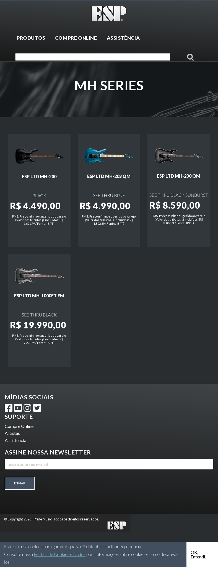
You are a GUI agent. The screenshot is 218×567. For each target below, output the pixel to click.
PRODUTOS (31, 38)
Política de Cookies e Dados (59, 554)
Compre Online (19, 460)
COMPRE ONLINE (76, 38)
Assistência (15, 474)
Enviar (19, 518)
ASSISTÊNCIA (123, 38)
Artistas (12, 468)
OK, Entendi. (198, 554)
